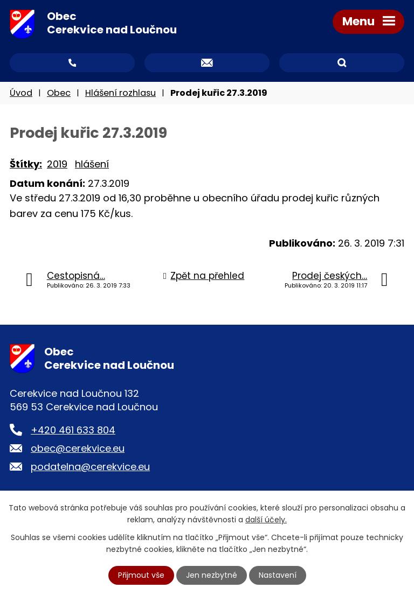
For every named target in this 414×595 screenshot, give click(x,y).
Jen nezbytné (211, 575)
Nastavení (277, 575)
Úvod (21, 93)
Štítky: (26, 164)
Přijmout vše (141, 575)
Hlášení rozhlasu (120, 93)
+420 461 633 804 (73, 430)
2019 (57, 164)
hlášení (92, 164)
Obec (59, 93)
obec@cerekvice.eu (78, 448)
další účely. (266, 519)
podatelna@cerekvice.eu (90, 466)
